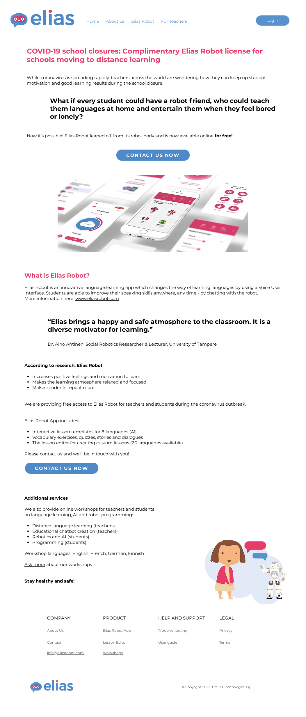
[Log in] (272, 20)
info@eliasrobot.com (65, 653)
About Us (56, 630)
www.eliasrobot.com (97, 298)
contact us (51, 454)
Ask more (34, 564)
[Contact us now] (153, 155)
